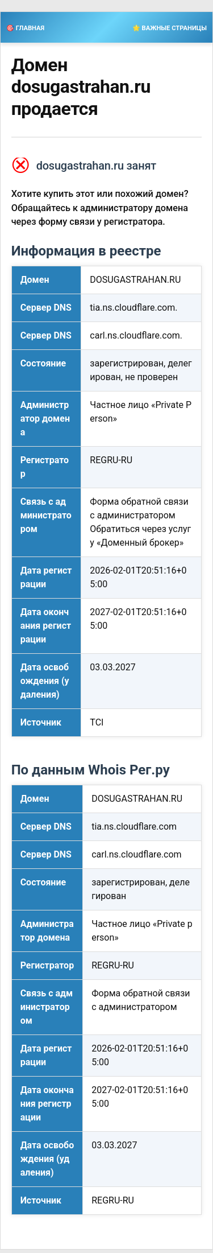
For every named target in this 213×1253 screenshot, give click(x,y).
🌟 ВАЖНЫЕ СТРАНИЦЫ (169, 28)
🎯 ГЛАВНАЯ (25, 28)
